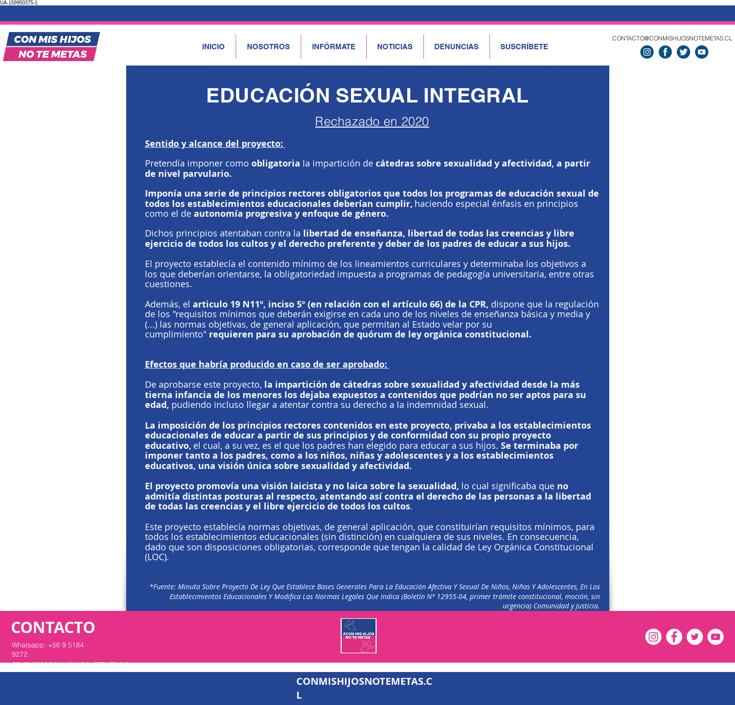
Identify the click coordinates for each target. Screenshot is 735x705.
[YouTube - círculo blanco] (715, 637)
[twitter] (683, 52)
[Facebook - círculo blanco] (674, 637)
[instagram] (647, 52)
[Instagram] (653, 637)
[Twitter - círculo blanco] (695, 637)
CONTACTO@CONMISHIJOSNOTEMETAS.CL (672, 38)
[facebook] (665, 52)
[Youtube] (701, 52)
